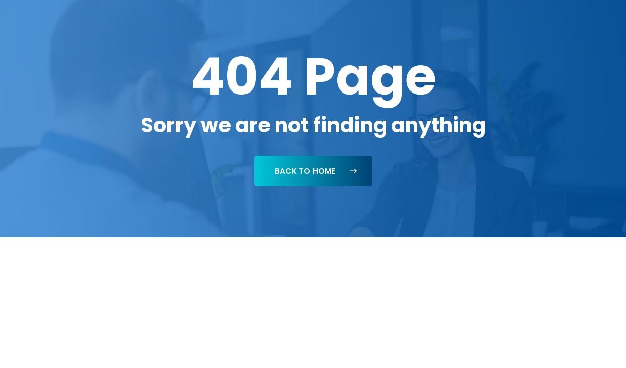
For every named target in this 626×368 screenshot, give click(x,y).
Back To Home (316, 171)
